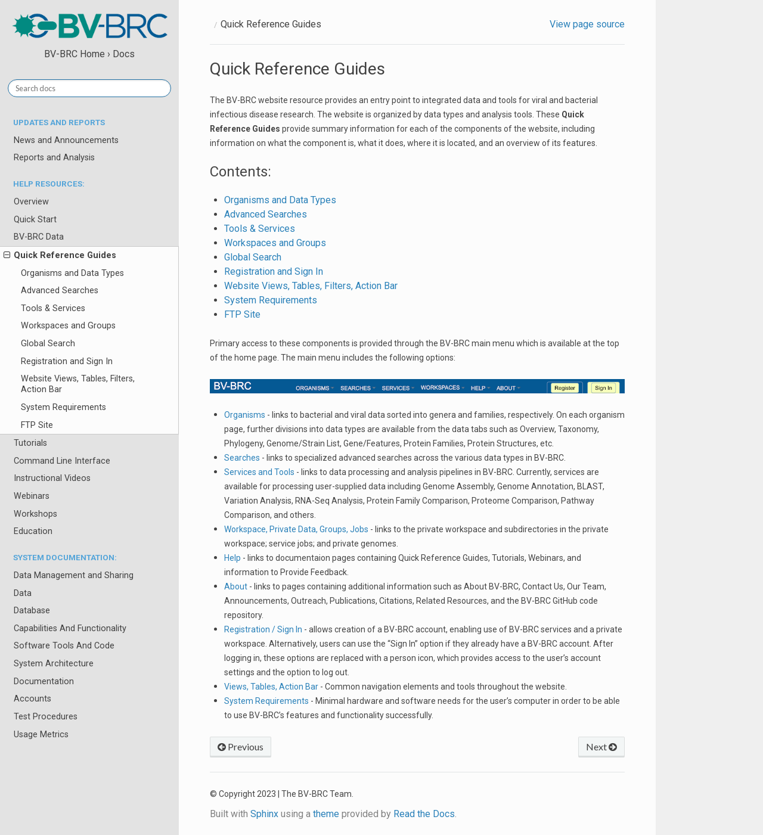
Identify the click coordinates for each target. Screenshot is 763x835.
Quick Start (35, 220)
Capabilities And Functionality (70, 628)
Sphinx (264, 814)
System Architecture (54, 664)
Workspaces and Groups (68, 326)
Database (32, 611)
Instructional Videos (52, 478)
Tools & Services (53, 308)
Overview (31, 202)
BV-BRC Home (74, 54)
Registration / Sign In (263, 629)
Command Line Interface (62, 461)
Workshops (35, 514)
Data (23, 593)
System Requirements (63, 407)
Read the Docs (424, 814)
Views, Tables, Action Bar (271, 686)
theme (326, 814)
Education (33, 531)
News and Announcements (66, 140)
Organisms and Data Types (72, 273)
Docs (124, 54)
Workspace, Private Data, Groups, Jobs (296, 529)
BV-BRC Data (39, 237)
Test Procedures (45, 717)
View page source (587, 24)
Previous (240, 746)
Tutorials (30, 443)
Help (232, 558)
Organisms (244, 415)
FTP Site (37, 425)
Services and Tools (259, 472)
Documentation (44, 681)
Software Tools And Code (64, 646)
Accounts (32, 699)
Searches (242, 457)
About (235, 586)
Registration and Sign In (67, 361)
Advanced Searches (59, 290)
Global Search (48, 344)
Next (601, 746)
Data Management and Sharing (74, 575)
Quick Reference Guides (60, 255)
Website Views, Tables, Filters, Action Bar (78, 384)
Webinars (31, 496)
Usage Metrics (41, 735)
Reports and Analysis (54, 158)
